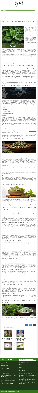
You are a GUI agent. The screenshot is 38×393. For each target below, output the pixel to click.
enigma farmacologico (30, 68)
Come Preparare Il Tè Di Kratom (7, 339)
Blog (5, 17)
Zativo (6, 391)
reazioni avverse (23, 180)
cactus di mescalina (17, 57)
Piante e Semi (8, 24)
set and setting (30, 260)
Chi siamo (21, 364)
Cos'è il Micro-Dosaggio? (8, 350)
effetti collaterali (33, 104)
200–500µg (19, 199)
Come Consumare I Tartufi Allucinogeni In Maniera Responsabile (8, 385)
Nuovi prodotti (22, 367)
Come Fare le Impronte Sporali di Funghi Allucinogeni (8, 376)
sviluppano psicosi (32, 131)
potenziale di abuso (30, 296)
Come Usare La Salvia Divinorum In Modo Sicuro (8, 381)
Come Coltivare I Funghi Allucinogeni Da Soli (27, 384)
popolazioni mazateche (30, 47)
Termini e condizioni (5, 368)
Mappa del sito (22, 370)
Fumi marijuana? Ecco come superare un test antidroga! (27, 376)
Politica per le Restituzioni (6, 369)
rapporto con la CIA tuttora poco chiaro (16, 263)
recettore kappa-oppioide (10, 71)
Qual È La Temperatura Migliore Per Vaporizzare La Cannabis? (7, 378)
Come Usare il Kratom (20, 350)
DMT (27, 57)
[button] (26, 325)
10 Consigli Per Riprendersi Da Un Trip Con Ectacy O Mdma (27, 383)
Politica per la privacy (5, 366)
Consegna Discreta (4, 365)
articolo (21, 78)
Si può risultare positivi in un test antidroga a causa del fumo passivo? (27, 380)
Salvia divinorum (18, 68)
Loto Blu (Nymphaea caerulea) (24, 377)
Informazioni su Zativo (23, 365)
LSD (22, 57)
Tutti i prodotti (22, 369)
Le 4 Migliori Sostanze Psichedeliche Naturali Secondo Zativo (20, 339)
